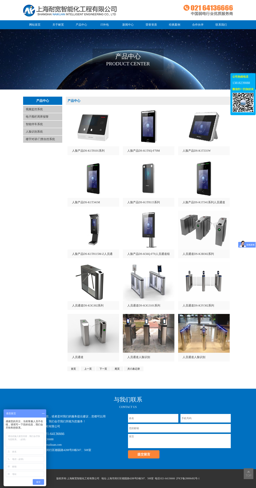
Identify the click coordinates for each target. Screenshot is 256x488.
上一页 (88, 369)
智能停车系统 (34, 124)
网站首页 (35, 24)
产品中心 (81, 24)
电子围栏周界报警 (37, 116)
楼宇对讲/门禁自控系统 (40, 139)
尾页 (117, 369)
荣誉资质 (151, 24)
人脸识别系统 (34, 131)
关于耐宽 (58, 24)
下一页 (103, 369)
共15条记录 (133, 369)
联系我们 (221, 24)
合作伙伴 (198, 24)
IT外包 (104, 24)
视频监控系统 (34, 109)
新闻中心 (128, 24)
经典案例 (174, 24)
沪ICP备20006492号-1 (187, 478)
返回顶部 (248, 473)
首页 (73, 369)
